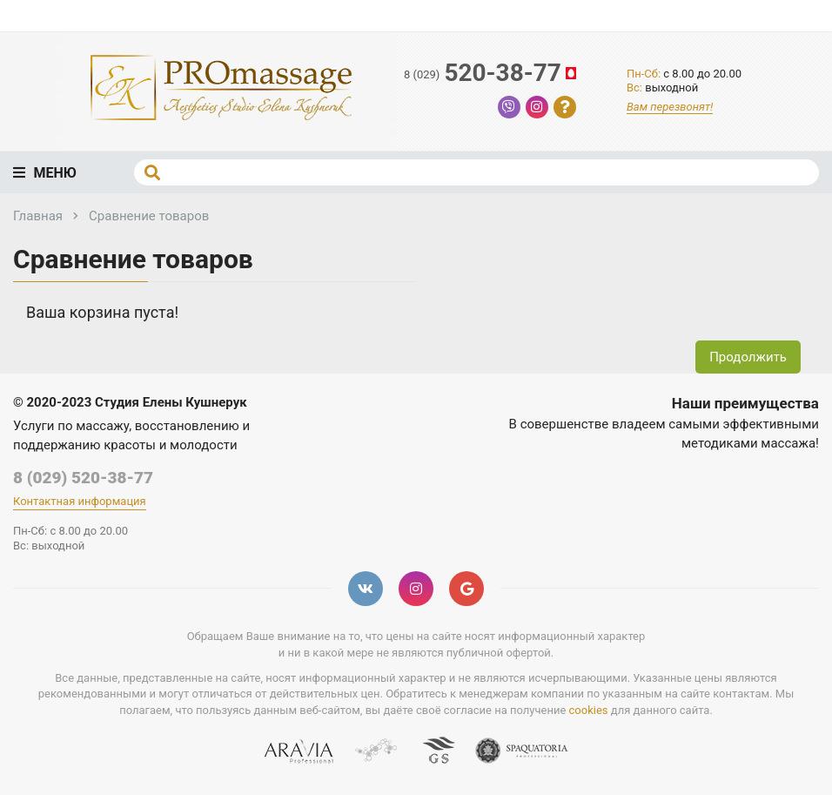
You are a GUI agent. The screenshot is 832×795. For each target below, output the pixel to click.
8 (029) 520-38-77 (83, 478)
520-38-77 (491, 73)
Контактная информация (79, 501)
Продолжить (748, 357)
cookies (588, 710)
